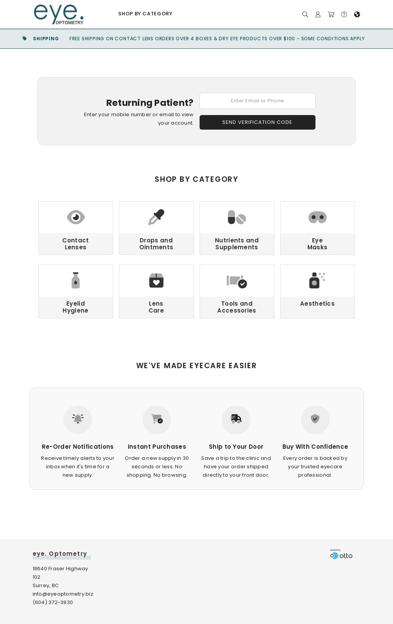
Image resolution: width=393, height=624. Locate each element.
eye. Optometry (60, 554)
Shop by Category (145, 13)
